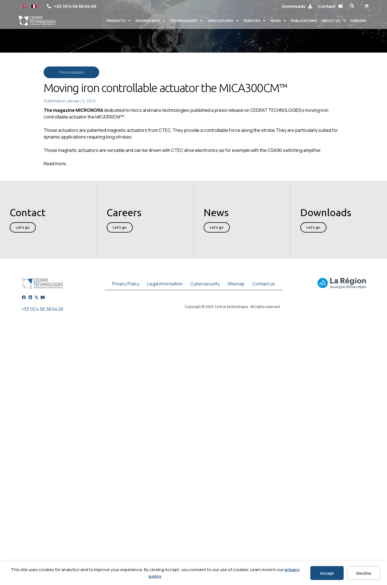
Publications (304, 21)
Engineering (150, 20)
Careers (358, 21)
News (278, 20)
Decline (363, 573)
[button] (352, 6)
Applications (223, 20)
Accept (327, 573)
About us (333, 20)
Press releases (71, 72)
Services (254, 20)
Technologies (186, 20)
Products (118, 20)
